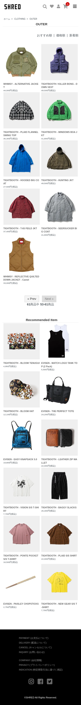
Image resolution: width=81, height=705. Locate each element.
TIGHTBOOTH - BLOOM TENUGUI (21, 343)
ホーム (7, 19)
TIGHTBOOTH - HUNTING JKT (57, 180)
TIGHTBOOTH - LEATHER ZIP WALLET (59, 441)
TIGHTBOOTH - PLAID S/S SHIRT (59, 536)
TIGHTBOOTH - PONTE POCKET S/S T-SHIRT (21, 538)
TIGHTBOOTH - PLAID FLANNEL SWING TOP (20, 134)
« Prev (31, 298)
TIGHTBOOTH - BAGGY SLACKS (59, 488)
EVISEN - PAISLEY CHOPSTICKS (21, 584)
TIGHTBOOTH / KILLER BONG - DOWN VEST (59, 86)
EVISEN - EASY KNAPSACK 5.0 (21, 440)
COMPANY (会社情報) (30, 660)
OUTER (33, 19)
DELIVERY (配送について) (33, 642)
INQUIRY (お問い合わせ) (32, 652)
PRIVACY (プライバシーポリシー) (37, 665)
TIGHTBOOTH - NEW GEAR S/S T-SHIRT (59, 586)
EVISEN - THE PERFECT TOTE (59, 391)
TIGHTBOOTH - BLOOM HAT (21, 391)
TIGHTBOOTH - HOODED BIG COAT (21, 182)
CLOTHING (19, 19)
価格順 (60, 35)
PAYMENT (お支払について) (34, 638)
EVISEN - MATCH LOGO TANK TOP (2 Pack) (59, 345)
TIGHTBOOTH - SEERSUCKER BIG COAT (59, 230)
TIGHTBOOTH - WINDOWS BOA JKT (59, 134)
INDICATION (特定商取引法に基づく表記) (41, 669)
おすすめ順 (44, 35)
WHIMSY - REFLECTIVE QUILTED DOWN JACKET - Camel (21, 278)
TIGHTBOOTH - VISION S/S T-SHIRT (21, 490)
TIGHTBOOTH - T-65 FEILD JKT (20, 228)
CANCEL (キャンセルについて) (35, 647)
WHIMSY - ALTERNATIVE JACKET (20, 86)
